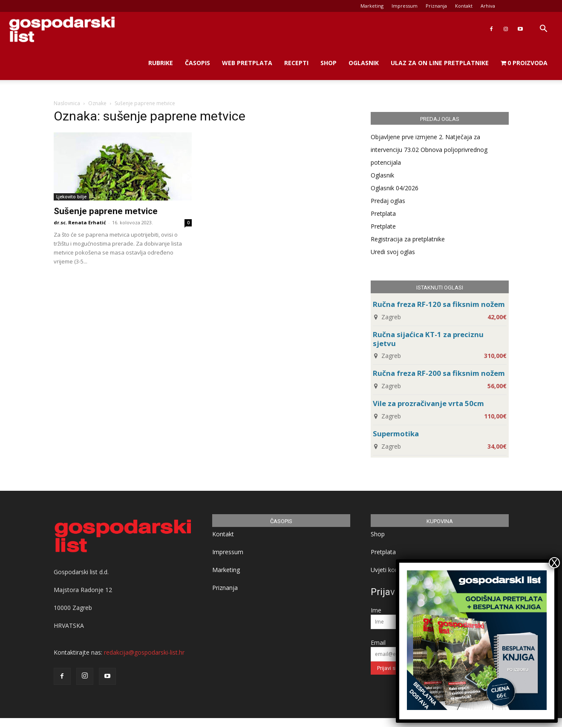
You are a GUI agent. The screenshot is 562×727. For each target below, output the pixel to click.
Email (378, 642)
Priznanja (436, 6)
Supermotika (396, 433)
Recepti (296, 63)
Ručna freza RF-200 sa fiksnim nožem (439, 373)
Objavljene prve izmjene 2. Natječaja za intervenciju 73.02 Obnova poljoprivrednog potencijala (429, 149)
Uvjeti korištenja (393, 570)
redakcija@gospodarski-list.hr (144, 652)
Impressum (405, 6)
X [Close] (554, 562)
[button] (543, 30)
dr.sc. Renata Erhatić (80, 222)
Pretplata (383, 213)
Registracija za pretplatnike (408, 239)
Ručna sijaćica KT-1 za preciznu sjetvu (428, 338)
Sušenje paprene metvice (106, 211)
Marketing (371, 6)
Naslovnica (67, 103)
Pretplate (383, 226)
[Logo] (62, 29)
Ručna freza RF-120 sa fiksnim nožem (439, 304)
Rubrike (160, 63)
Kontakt (464, 6)
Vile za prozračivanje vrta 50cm (428, 403)
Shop (328, 63)
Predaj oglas (388, 201)
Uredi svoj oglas (393, 252)
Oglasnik (364, 63)
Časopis (197, 63)
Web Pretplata (247, 63)
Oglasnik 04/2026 (394, 188)
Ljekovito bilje (71, 197)
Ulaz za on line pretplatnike (440, 63)
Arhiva (488, 6)
